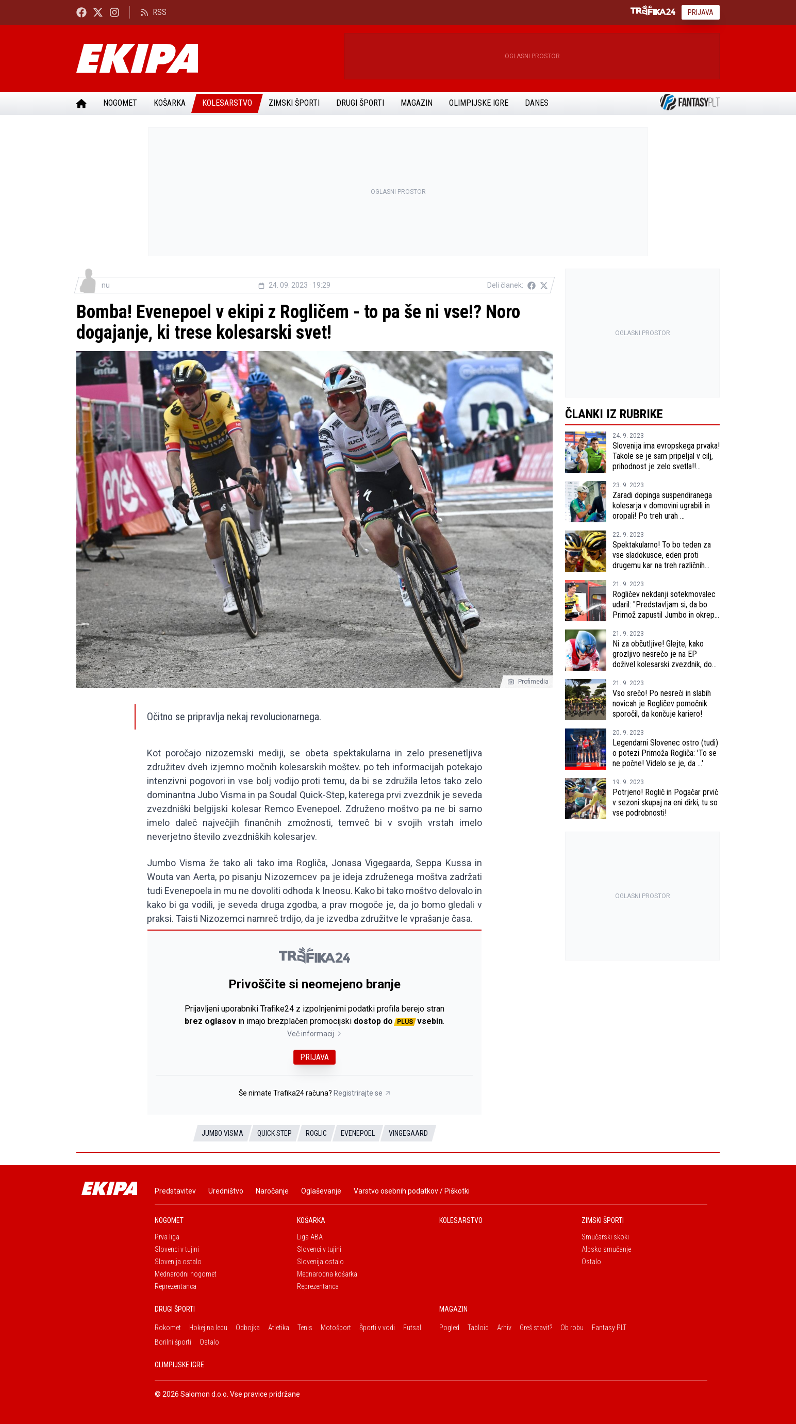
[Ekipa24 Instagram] (114, 12)
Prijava (701, 12)
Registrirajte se (362, 1093)
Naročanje (272, 1191)
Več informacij (314, 1034)
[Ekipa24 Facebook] (81, 12)
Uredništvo (225, 1191)
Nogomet (120, 103)
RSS (153, 12)
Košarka (170, 103)
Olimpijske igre (478, 103)
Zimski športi (294, 103)
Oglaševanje (321, 1191)
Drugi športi (360, 103)
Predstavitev (175, 1191)
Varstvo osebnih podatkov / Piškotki (412, 1191)
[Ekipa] (206, 58)
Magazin (417, 103)
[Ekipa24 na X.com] (98, 12)
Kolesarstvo (227, 103)
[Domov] (81, 103)
